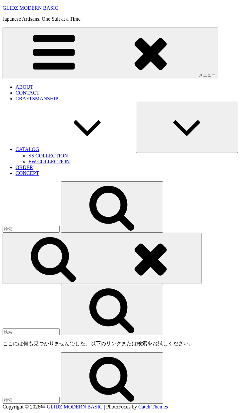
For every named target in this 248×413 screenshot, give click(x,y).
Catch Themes (153, 406)
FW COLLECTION (49, 161)
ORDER (24, 167)
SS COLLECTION (48, 155)
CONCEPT (27, 173)
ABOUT (24, 87)
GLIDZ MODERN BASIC (30, 8)
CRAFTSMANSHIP (37, 98)
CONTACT (27, 93)
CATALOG (76, 149)
